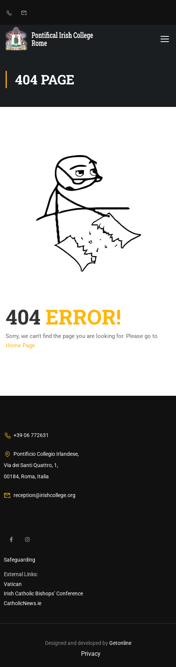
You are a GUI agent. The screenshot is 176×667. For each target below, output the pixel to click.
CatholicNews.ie (22, 603)
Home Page (20, 345)
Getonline (120, 643)
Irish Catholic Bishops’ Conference (43, 594)
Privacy (91, 653)
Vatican (13, 584)
